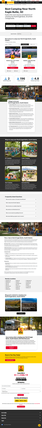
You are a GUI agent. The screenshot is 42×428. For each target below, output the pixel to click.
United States (11, 4)
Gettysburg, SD (18, 283)
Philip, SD (27, 284)
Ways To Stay (23, 2)
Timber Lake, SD (28, 280)
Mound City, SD (8, 286)
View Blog (21, 313)
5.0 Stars (18, 47)
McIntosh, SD (28, 283)
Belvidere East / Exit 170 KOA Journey (12, 61)
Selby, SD (7, 284)
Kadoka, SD (18, 287)
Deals (34, 2)
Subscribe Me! (20, 394)
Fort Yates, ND (28, 286)
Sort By (6, 44)
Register (20, 28)
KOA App (25, 0)
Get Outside (21, 412)
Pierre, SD (7, 283)
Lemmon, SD (18, 286)
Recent (33, 0)
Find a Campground (10, 2)
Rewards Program (29, 2)
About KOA (21, 415)
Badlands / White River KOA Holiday (29, 61)
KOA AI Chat (13, 0)
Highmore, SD (28, 287)
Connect (18, 0)
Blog (22, 0)
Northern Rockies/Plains (17, 4)
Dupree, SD (18, 280)
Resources (38, 2)
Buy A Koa (29, 0)
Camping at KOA (17, 2)
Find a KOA (6, 4)
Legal (21, 420)
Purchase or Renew (21, 406)
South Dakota (24, 4)
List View (25, 44)
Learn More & (11, 348)
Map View (33, 44)
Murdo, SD (7, 287)
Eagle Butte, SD (8, 280)
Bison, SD (17, 284)
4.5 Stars (34, 47)
